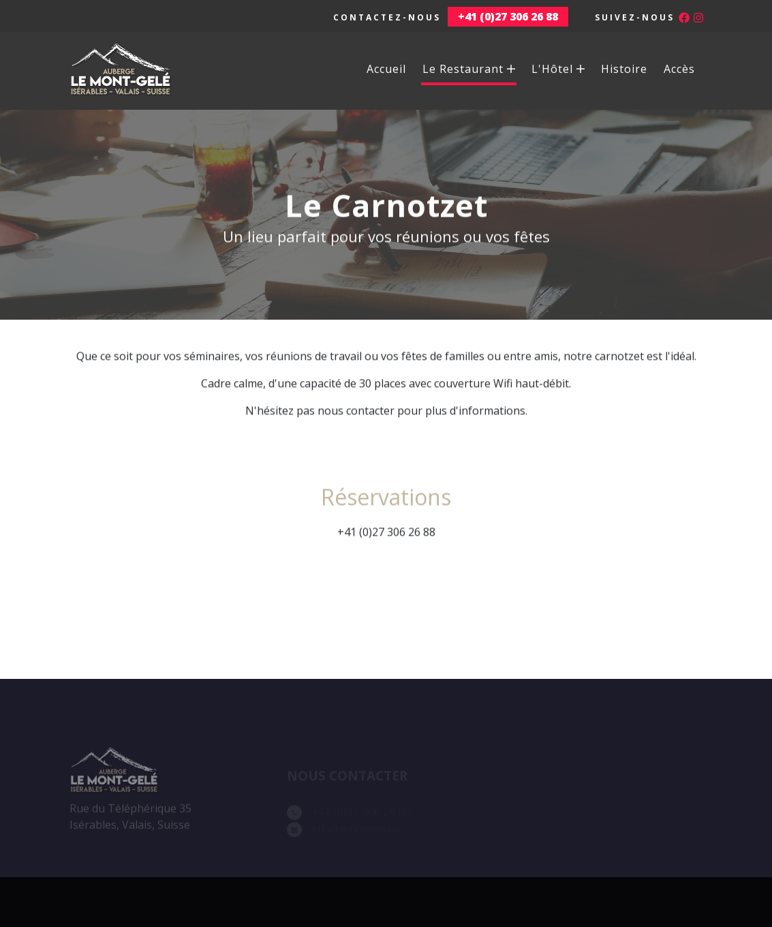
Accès (679, 68)
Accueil (386, 68)
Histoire (624, 68)
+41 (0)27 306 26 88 (386, 537)
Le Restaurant (468, 68)
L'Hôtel (558, 68)
